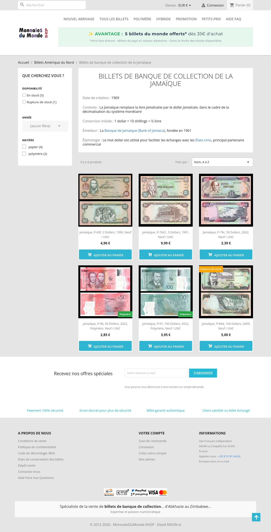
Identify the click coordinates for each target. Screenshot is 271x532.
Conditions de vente (32, 441)
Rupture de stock (42, 102)
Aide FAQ (233, 19)
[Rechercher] (52, 5)
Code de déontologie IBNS (36, 453)
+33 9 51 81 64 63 (229, 456)
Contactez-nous (29, 472)
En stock (35, 95)
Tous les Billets (114, 19)
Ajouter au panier (105, 254)
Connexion (146, 447)
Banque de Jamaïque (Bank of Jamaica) (134, 130)
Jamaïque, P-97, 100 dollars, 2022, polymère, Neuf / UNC (165, 326)
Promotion (186, 19)
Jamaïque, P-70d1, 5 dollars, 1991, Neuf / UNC (165, 234)
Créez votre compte (152, 453)
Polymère (142, 19)
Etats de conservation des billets (41, 459)
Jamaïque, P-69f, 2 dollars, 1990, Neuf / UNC (105, 234)
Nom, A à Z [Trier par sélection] (222, 162)
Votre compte (152, 433)
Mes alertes (147, 459)
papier (36, 147)
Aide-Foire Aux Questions (36, 478)
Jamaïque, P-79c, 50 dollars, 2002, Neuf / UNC (226, 234)
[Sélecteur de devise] (185, 5)
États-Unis (203, 140)
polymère (38, 154)
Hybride (163, 19)
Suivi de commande (152, 441)
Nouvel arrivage (79, 19)
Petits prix (211, 19)
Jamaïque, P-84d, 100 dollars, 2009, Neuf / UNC (226, 326)
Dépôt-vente (27, 465)
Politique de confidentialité (37, 447)
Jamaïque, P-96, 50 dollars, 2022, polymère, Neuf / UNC (105, 326)
